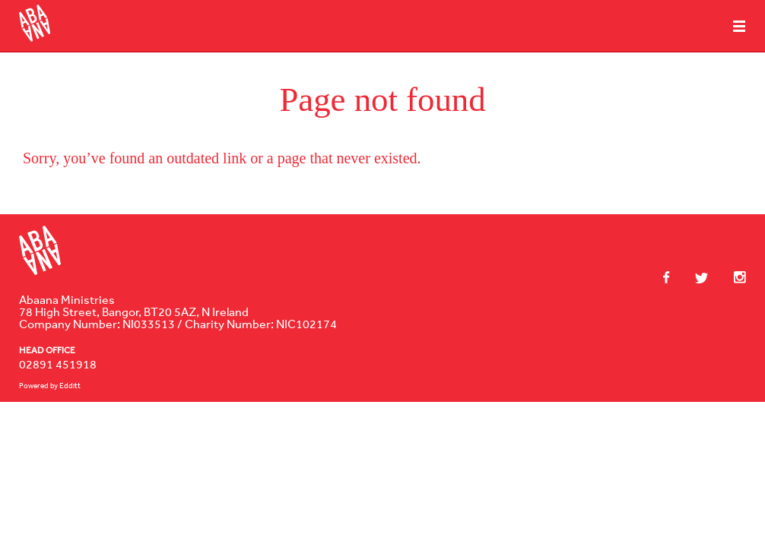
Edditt (70, 385)
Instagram (732, 277)
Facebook (666, 277)
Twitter (694, 278)
